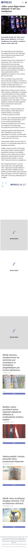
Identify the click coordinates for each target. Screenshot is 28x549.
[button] (26, 2)
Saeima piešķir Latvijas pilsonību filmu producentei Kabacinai (14, 459)
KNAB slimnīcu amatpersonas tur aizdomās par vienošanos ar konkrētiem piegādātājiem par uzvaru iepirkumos (11, 362)
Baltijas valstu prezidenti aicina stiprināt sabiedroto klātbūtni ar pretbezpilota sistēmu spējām (13, 413)
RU (22, 2)
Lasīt (14, 393)
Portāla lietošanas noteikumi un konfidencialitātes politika (14, 544)
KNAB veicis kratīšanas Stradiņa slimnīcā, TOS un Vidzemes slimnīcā (14, 501)
